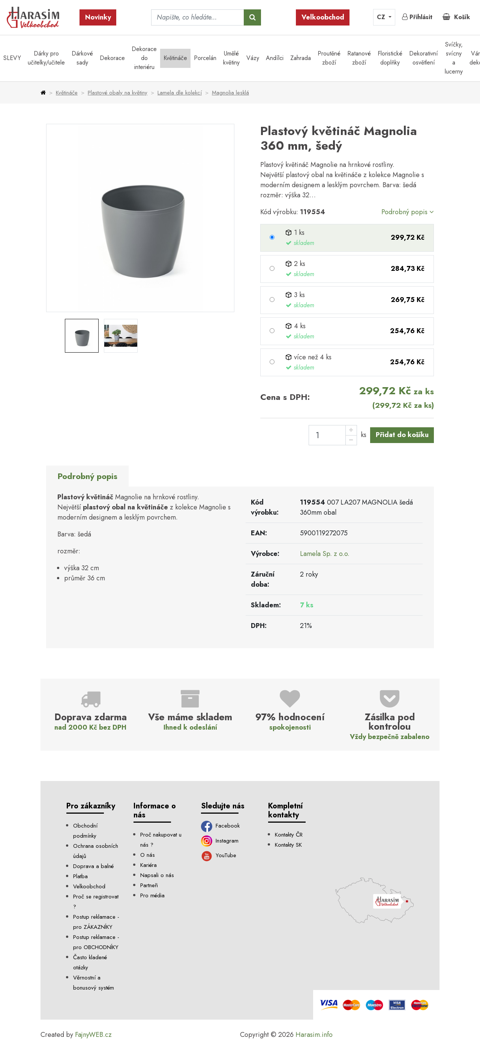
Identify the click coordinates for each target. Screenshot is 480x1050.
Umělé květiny (231, 58)
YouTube (219, 855)
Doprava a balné (93, 866)
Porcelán (205, 58)
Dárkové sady (82, 58)
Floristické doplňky (390, 58)
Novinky (98, 17)
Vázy (252, 58)
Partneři (149, 885)
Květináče (175, 58)
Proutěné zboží (329, 58)
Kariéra (148, 865)
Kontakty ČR (289, 835)
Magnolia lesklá (230, 93)
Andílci (275, 58)
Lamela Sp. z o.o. (325, 554)
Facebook (220, 826)
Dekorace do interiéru (144, 58)
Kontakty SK (288, 845)
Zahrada (300, 58)
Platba (80, 876)
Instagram (220, 841)
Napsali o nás (157, 875)
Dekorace (112, 58)
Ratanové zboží (359, 58)
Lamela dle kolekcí (180, 93)
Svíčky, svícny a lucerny (454, 58)
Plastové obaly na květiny (117, 93)
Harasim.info (314, 1034)
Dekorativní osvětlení (423, 58)
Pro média (152, 895)
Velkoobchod (323, 17)
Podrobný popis (407, 212)
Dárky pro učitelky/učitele (46, 58)
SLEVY (12, 58)
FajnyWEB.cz (93, 1034)
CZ (382, 17)
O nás (147, 855)
